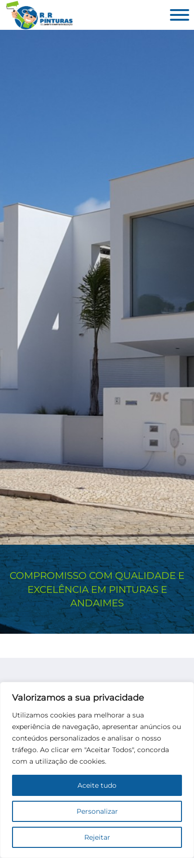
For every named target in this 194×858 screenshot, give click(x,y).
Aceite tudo (97, 785)
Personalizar (97, 811)
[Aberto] (179, 15)
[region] (97, 770)
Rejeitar (97, 837)
